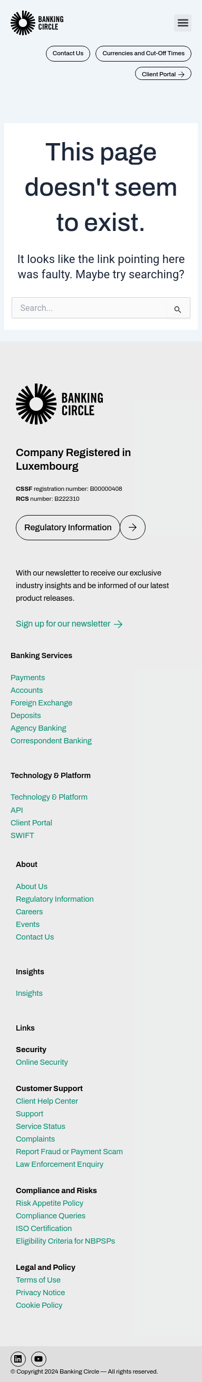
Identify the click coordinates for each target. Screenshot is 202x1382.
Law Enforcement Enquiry (59, 1164)
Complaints (35, 1139)
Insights (29, 993)
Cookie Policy (39, 1305)
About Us (31, 886)
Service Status (40, 1126)
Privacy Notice (40, 1292)
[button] (182, 23)
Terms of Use (38, 1280)
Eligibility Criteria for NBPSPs (65, 1241)
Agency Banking (38, 728)
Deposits (26, 715)
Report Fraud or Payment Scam (69, 1151)
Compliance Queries (50, 1216)
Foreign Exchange (41, 703)
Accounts (27, 690)
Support (29, 1113)
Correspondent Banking (51, 741)
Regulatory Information (55, 899)
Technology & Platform (49, 797)
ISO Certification (44, 1228)
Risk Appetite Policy (49, 1203)
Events (28, 924)
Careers (29, 911)
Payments (28, 677)
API (17, 810)
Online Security (42, 1062)
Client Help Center (47, 1101)
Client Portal (31, 823)
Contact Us (35, 937)
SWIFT (22, 835)
